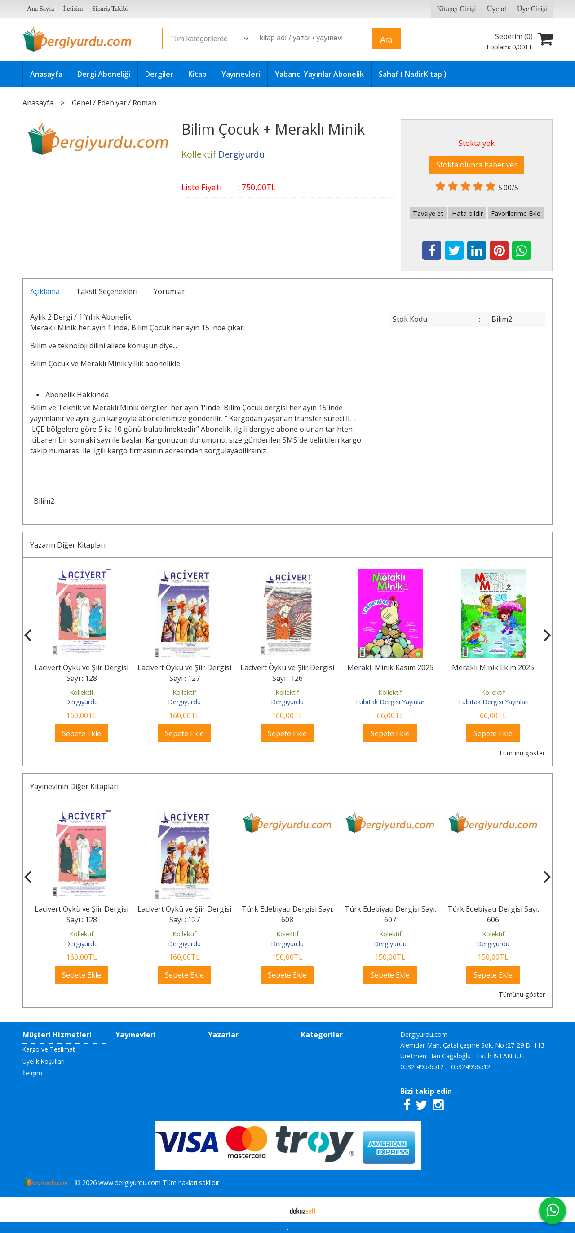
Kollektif (81, 692)
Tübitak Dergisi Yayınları (390, 702)
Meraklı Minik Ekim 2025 (493, 667)
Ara (386, 39)
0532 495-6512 (422, 1066)
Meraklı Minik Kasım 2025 (390, 667)
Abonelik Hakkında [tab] (77, 394)
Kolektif (287, 934)
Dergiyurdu (81, 702)
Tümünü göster (522, 753)
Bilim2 (44, 501)
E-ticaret (273, 1210)
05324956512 (471, 1066)
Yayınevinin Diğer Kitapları (74, 786)
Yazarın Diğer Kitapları (68, 545)
